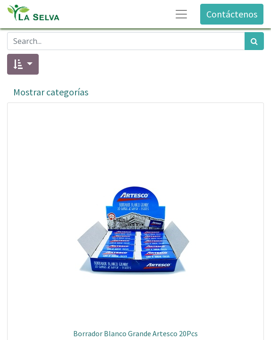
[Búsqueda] (254, 41)
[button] (23, 64)
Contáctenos (231, 14)
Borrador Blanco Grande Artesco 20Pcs (135, 333)
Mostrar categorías (50, 92)
